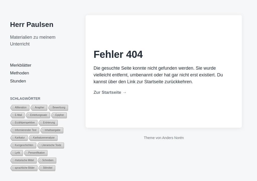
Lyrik (17, 152)
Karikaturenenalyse (44, 137)
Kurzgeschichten (24, 145)
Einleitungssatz (38, 115)
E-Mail (18, 115)
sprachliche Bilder (25, 167)
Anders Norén (173, 138)
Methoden (19, 73)
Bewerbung (59, 107)
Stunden (18, 81)
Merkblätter (20, 65)
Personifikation (36, 152)
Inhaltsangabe (52, 130)
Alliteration (21, 107)
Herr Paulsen (31, 24)
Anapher (39, 107)
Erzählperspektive (25, 122)
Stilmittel (47, 167)
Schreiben (47, 160)
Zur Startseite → (110, 92)
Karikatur (20, 137)
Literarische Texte (51, 145)
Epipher (59, 115)
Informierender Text (25, 130)
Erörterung (49, 122)
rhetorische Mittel (24, 160)
